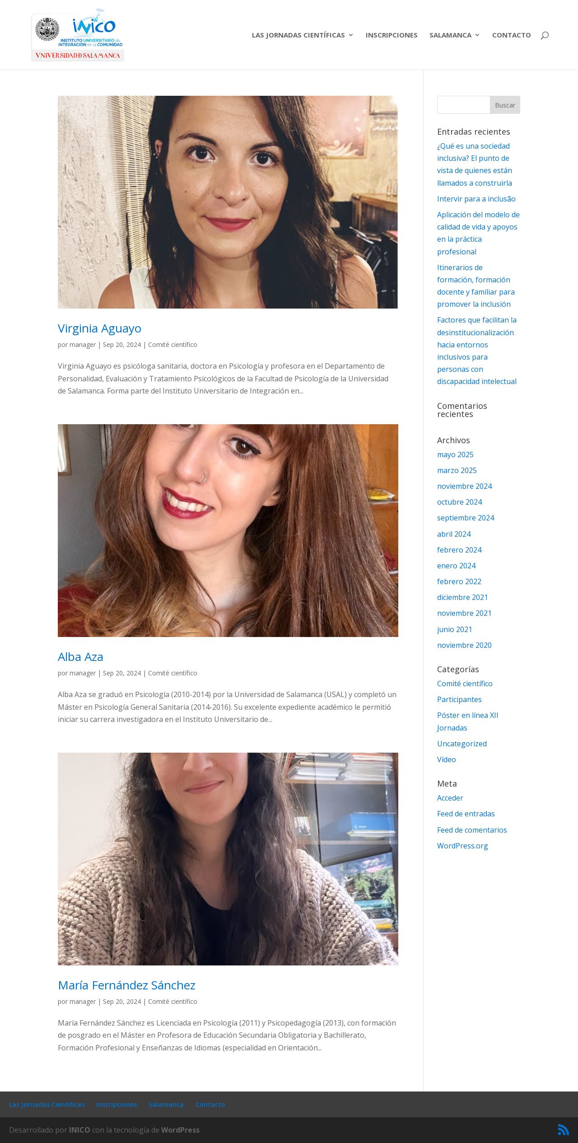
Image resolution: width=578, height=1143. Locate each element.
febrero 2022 (459, 581)
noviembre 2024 (464, 486)
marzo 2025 (457, 470)
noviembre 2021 (464, 613)
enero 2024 (456, 566)
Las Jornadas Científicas (298, 35)
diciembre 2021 (462, 597)
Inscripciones (392, 35)
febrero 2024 (459, 550)
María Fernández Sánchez (127, 985)
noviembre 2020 (464, 645)
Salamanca (450, 35)
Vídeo (446, 759)
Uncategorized (462, 744)
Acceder (450, 798)
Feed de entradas (466, 814)
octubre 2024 (459, 502)
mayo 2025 (455, 454)
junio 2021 (454, 629)
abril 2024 (454, 534)
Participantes (459, 699)
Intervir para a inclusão (476, 199)
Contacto (511, 35)
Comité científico (172, 344)
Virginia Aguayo (99, 328)
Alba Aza (80, 656)
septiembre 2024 (465, 518)
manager (83, 344)
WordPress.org (462, 846)
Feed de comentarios (472, 830)
